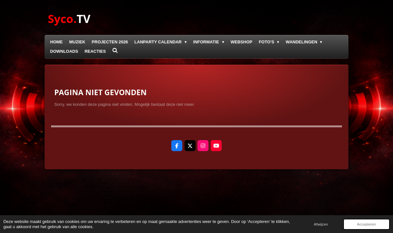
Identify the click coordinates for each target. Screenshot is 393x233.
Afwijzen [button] (321, 224)
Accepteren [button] (366, 224)
